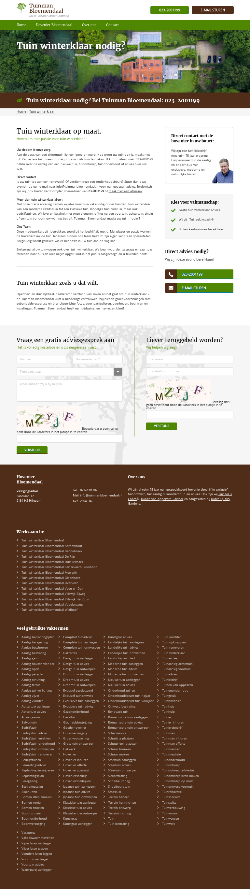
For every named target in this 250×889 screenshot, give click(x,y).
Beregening (29, 781)
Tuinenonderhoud (175, 691)
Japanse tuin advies (76, 792)
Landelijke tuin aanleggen (126, 642)
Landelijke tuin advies (123, 648)
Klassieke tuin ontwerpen (81, 813)
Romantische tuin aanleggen (128, 717)
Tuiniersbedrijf (172, 728)
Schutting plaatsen (121, 738)
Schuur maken (118, 754)
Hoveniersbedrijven (77, 781)
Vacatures (28, 833)
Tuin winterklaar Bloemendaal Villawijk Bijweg (53, 594)
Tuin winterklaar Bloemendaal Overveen (49, 583)
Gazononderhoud (76, 712)
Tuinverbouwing (173, 808)
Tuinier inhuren (173, 722)
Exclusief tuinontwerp (78, 696)
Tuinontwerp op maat (177, 781)
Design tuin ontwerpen (79, 669)
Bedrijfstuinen (31, 760)
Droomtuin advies (76, 680)
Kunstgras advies (120, 637)
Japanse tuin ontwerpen (80, 797)
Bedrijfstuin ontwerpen (37, 749)
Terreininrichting (119, 813)
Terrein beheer (118, 797)
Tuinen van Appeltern (177, 685)
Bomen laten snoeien (36, 797)
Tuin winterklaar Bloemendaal (42, 540)
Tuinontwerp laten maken (180, 776)
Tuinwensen (170, 819)
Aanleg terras (30, 685)
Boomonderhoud (34, 819)
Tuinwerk (168, 824)
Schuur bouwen (119, 749)
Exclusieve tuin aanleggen (81, 701)
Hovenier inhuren (76, 760)
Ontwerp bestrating (121, 707)
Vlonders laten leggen (36, 854)
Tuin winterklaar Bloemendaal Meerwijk (49, 573)
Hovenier (69, 754)
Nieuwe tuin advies (121, 685)
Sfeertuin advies (119, 765)
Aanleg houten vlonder (37, 664)
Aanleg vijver (30, 696)
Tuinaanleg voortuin (176, 669)
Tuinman (168, 733)
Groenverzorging (75, 733)
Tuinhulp (168, 712)
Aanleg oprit (30, 669)
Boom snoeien (31, 813)
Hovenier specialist (76, 770)
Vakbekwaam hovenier (37, 838)
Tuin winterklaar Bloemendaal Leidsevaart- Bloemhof (59, 567)
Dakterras (70, 653)
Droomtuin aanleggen (78, 674)
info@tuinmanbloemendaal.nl (77, 187)
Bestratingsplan (32, 787)
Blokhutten (29, 792)
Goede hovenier (74, 728)
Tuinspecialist (171, 797)
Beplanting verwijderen (37, 770)
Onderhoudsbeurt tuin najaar (129, 696)
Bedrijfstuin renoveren (37, 754)
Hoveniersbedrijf (75, 776)
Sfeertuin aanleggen (122, 760)
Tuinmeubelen (172, 754)
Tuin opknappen (174, 642)
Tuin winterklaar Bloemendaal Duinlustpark (52, 562)
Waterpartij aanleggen (36, 870)
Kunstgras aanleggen (77, 824)
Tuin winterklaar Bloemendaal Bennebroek (51, 551)
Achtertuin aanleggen (36, 707)
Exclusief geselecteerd (78, 691)
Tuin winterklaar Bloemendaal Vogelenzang (52, 605)
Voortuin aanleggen (35, 859)
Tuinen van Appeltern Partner (162, 499)
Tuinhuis (168, 707)
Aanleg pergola (32, 674)
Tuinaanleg (169, 658)
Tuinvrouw (169, 813)
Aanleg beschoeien (34, 648)
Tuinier (167, 717)
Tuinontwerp (171, 765)
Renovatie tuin (118, 712)
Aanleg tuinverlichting (36, 691)
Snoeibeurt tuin (119, 787)
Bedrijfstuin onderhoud (38, 744)
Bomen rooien (31, 803)
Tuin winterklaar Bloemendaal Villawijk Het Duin (55, 599)
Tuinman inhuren (174, 738)
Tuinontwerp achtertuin (179, 770)
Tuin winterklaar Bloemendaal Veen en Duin (52, 589)
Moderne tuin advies (122, 669)
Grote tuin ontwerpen (78, 744)
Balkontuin (29, 722)
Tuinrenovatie (172, 792)
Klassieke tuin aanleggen (80, 803)
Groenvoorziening (76, 738)
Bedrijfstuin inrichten (36, 738)
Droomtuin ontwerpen (79, 685)
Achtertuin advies (33, 712)
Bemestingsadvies (33, 765)
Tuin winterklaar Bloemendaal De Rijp (48, 557)
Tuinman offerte (173, 744)
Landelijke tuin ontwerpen (126, 653)
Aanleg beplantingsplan (37, 637)
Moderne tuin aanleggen (125, 664)
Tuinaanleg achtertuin (177, 664)
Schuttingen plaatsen (122, 744)
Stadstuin (114, 792)
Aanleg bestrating (33, 653)
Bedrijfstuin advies (34, 733)
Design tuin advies (76, 664)
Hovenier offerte (75, 765)
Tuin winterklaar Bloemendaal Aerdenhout (51, 546)
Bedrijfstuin (29, 728)
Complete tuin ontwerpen (81, 648)
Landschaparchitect (121, 658)
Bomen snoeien (32, 808)
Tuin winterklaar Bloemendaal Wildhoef (49, 610)
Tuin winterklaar (173, 653)
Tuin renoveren (173, 648)
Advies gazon (30, 717)
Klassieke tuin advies (77, 808)
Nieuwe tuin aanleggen (124, 680)
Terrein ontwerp (119, 808)
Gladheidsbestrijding (77, 722)
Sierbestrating (117, 776)
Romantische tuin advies (125, 722)
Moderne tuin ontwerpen (126, 674)
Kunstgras (70, 819)
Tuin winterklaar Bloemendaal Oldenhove (50, 578)
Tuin (111, 819)
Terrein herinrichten (122, 803)
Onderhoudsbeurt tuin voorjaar (131, 701)
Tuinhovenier (171, 701)
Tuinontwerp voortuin (178, 787)
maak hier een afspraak (125, 191)
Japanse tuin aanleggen (79, 787)
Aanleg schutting (33, 680)
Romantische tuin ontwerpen (128, 728)
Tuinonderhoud (173, 760)
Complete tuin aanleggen (81, 642)
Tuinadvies (169, 674)
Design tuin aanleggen (78, 658)
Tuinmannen (171, 749)
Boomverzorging (33, 824)
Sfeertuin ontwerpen (122, 770)
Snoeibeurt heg (119, 781)
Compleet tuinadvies (77, 637)
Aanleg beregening (34, 642)
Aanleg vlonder (32, 701)
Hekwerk (69, 749)
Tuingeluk (169, 696)
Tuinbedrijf (169, 680)
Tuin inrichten (172, 637)
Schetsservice (117, 733)
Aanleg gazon (30, 658)
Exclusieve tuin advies (78, 707)
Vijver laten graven (34, 849)
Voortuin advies (32, 864)
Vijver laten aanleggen (36, 843)
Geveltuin (69, 717)
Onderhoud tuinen (121, 691)
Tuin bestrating (118, 824)
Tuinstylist (169, 803)
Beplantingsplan (32, 776)
